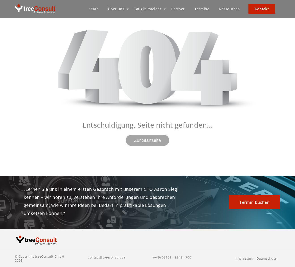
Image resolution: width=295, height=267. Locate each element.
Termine (202, 8)
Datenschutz (266, 258)
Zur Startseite (147, 140)
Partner (178, 8)
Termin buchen (254, 202)
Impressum (244, 258)
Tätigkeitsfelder (147, 8)
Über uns (116, 8)
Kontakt (262, 8)
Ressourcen (229, 8)
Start (93, 8)
